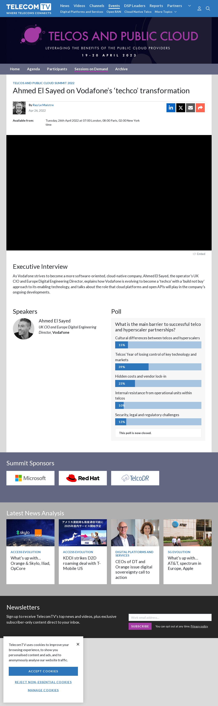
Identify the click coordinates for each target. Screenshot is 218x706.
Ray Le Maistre (43, 105)
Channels (96, 5)
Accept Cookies (43, 671)
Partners (174, 5)
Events (114, 5)
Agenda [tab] (33, 69)
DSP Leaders (134, 5)
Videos (79, 5)
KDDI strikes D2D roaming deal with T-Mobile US (82, 563)
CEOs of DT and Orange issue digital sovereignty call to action (133, 569)
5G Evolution (179, 552)
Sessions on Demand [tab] (91, 69)
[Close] (78, 644)
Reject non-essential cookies (43, 682)
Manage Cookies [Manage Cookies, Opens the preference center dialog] (43, 690)
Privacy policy (199, 626)
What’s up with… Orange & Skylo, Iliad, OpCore (30, 563)
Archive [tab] (121, 69)
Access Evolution (26, 552)
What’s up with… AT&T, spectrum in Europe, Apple (184, 563)
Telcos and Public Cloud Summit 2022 (43, 83)
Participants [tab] (57, 69)
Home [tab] (15, 69)
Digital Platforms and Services (81, 11)
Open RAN (113, 11)
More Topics (166, 11)
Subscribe (140, 626)
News (64, 5)
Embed (199, 254)
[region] (43, 669)
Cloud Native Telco (138, 11)
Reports (156, 5)
